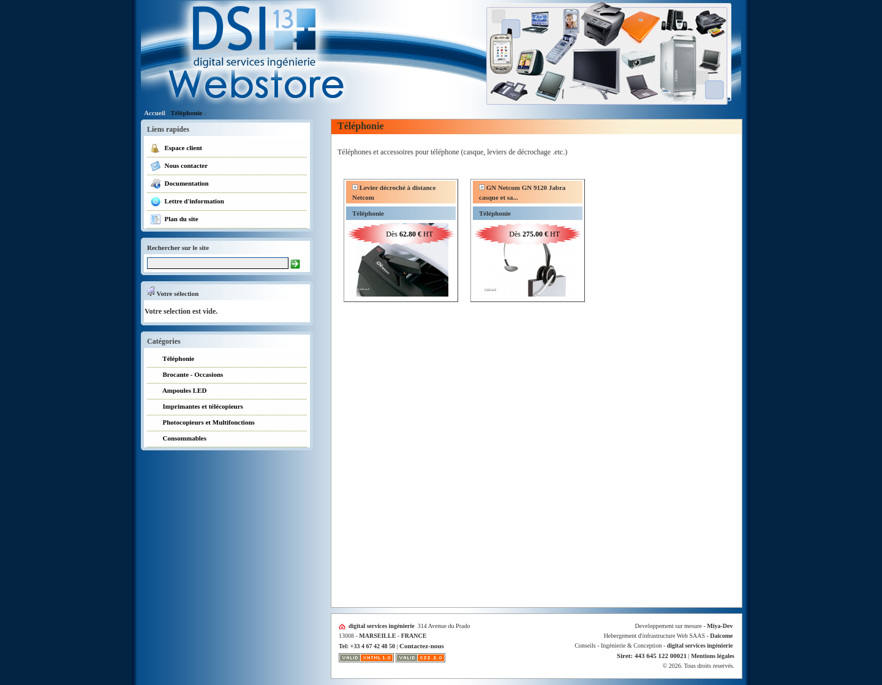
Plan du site (174, 219)
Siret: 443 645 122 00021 (652, 655)
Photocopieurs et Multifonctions (202, 423)
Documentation (179, 183)
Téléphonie (186, 112)
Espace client (176, 148)
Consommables (178, 439)
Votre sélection (172, 293)
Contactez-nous (421, 645)
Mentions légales (712, 656)
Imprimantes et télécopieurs (196, 407)
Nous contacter (179, 166)
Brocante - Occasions (186, 375)
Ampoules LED (178, 391)
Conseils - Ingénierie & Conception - (654, 645)
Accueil (154, 112)
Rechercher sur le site (178, 247)
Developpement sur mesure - (684, 626)
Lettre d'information (187, 201)
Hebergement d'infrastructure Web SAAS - (668, 635)
